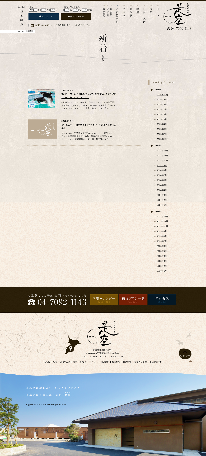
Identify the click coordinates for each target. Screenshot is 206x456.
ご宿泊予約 (157, 362)
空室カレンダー (141, 362)
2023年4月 (162, 256)
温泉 (151, 7)
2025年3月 (162, 129)
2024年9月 (162, 165)
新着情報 (107, 9)
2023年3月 (162, 261)
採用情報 (104, 9)
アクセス (124, 10)
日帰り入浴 (144, 12)
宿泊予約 (117, 12)
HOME (46, 362)
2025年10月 (162, 94)
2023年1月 (162, 271)
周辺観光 (111, 9)
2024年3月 (162, 195)
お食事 (130, 9)
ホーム (157, 8)
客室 (137, 7)
